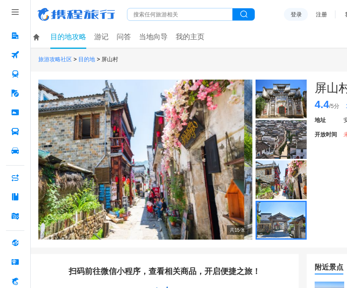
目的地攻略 (68, 37)
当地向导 (153, 37)
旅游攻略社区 (55, 59)
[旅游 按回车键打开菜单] (15, 93)
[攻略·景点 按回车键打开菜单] (15, 196)
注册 (321, 14)
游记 (101, 37)
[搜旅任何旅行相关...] (179, 14)
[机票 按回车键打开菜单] (15, 54)
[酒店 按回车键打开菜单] (15, 35)
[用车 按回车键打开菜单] (15, 150)
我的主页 (190, 37)
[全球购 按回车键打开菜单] (15, 242)
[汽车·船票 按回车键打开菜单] (15, 131)
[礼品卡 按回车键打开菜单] (15, 262)
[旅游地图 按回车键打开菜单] (15, 216)
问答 (124, 37)
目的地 (86, 59)
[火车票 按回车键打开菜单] (15, 74)
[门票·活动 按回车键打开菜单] (15, 112)
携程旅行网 (76, 14)
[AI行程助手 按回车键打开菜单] (15, 177)
